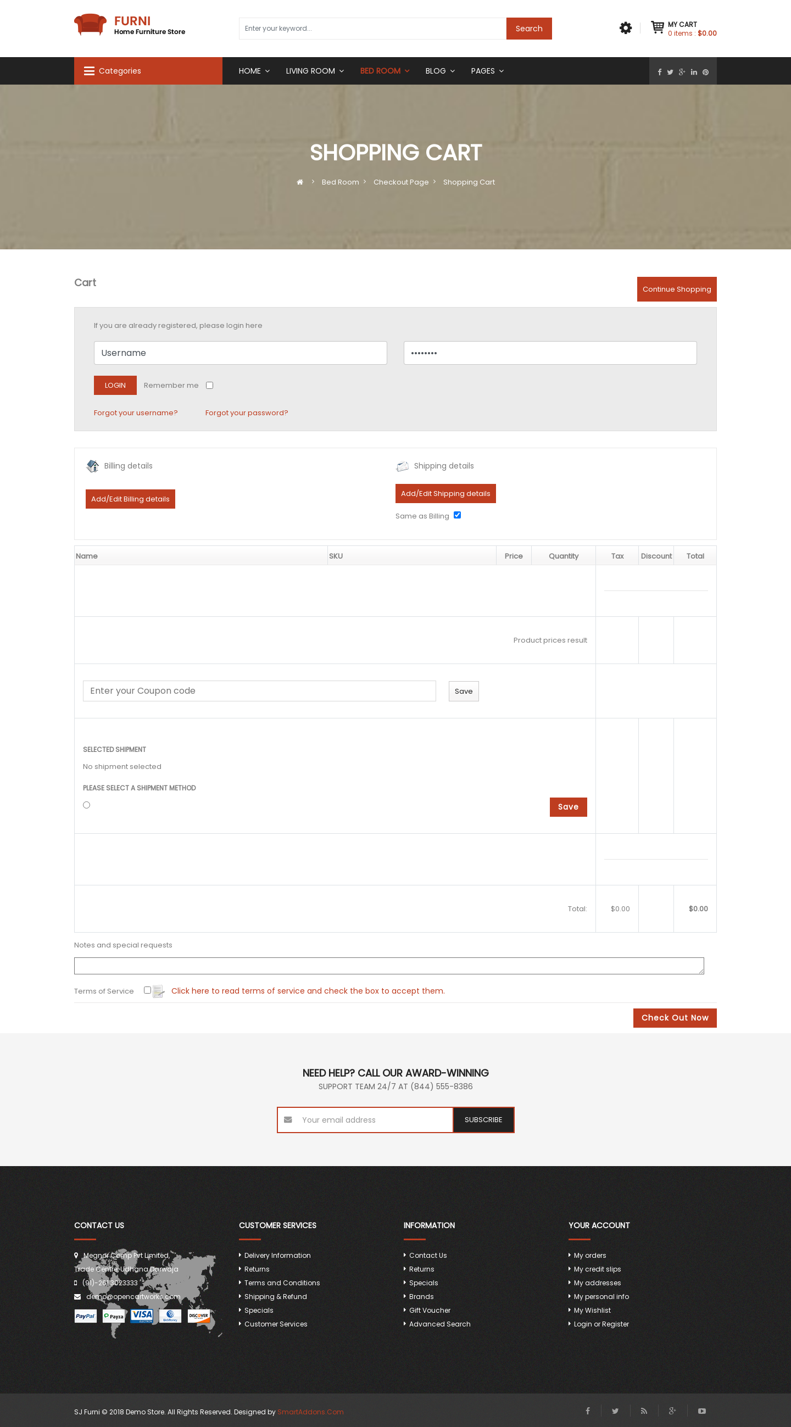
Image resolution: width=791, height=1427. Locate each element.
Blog (436, 70)
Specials (259, 1310)
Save (568, 806)
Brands (421, 1296)
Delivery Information (277, 1255)
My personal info (601, 1296)
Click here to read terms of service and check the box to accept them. (299, 991)
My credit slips (597, 1269)
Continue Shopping (677, 289)
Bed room (380, 70)
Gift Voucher (429, 1310)
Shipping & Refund (275, 1296)
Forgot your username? (136, 413)
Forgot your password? (246, 413)
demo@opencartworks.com (133, 1296)
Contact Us (428, 1255)
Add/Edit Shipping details (446, 493)
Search (529, 28)
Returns (257, 1269)
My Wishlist (592, 1310)
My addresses (597, 1282)
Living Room (310, 70)
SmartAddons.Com (310, 1412)
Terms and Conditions (282, 1282)
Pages (483, 70)
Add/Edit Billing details (130, 499)
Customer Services (276, 1324)
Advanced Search (440, 1324)
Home (250, 70)
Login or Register (601, 1324)
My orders (590, 1255)
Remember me (171, 385)
